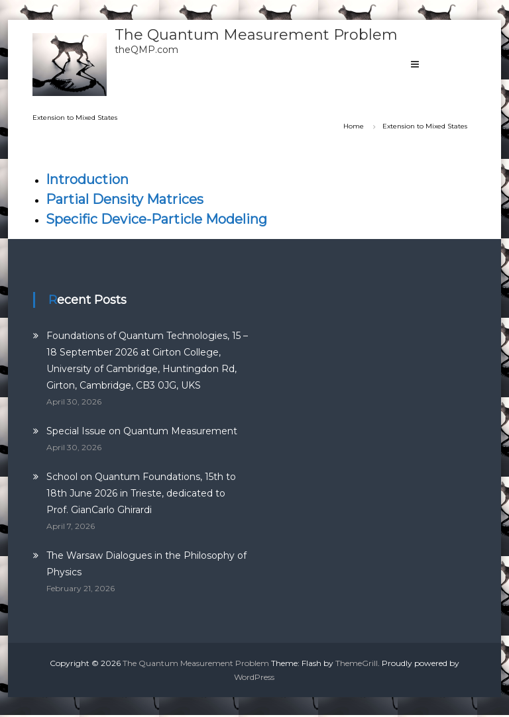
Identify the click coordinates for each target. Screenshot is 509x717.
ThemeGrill (356, 663)
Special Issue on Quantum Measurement (141, 431)
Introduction (87, 179)
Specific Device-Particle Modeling (156, 219)
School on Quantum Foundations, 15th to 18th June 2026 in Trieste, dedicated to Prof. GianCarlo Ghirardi (141, 493)
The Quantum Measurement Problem (256, 35)
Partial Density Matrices (124, 199)
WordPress (254, 677)
